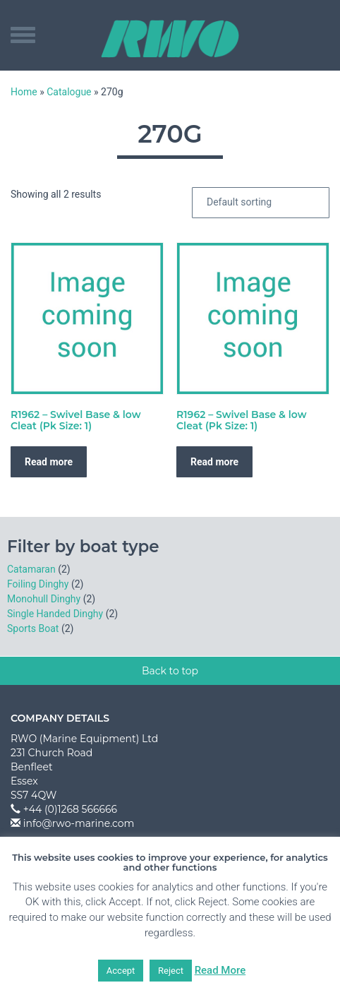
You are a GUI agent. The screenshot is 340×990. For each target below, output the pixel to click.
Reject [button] (170, 970)
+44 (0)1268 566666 (70, 809)
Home (24, 91)
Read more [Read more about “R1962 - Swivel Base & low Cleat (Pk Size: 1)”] (49, 461)
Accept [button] (121, 970)
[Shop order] (260, 202)
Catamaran (31, 569)
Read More (220, 970)
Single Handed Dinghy (55, 613)
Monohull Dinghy (43, 598)
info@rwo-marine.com (79, 823)
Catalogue (69, 91)
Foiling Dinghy (37, 584)
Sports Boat (33, 628)
